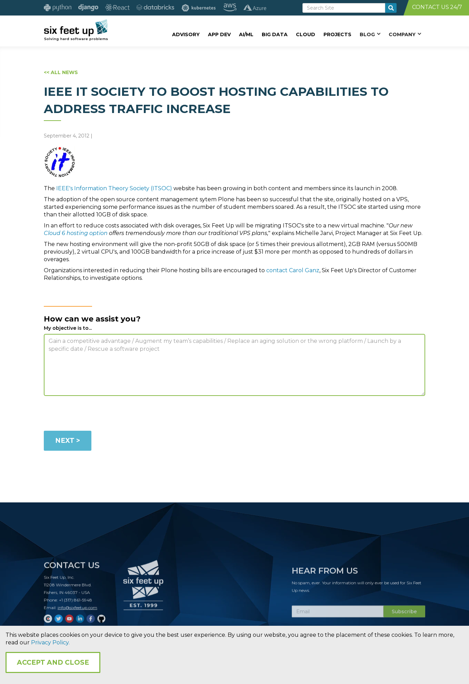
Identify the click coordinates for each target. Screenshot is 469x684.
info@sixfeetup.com (77, 611)
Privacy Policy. (50, 642)
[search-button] (391, 8)
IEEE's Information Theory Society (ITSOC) (114, 188)
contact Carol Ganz (292, 270)
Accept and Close (53, 662)
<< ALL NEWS (61, 72)
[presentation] (96, 414)
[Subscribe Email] (337, 615)
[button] (370, 34)
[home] (76, 30)
